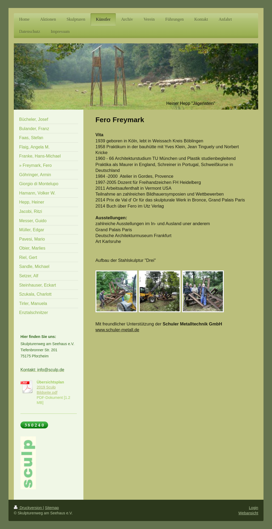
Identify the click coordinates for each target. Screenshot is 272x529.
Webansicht (248, 513)
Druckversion (28, 508)
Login (253, 508)
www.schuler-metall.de (117, 329)
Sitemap (52, 508)
